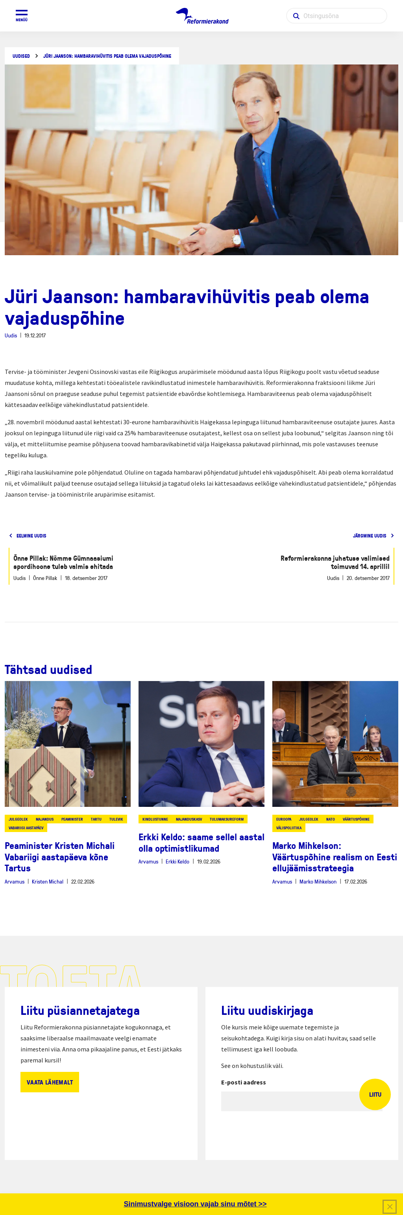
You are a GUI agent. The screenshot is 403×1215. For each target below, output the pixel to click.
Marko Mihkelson (317, 881)
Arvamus (14, 881)
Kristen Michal (47, 881)
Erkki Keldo (177, 861)
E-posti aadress (243, 1082)
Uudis (11, 335)
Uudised (21, 56)
